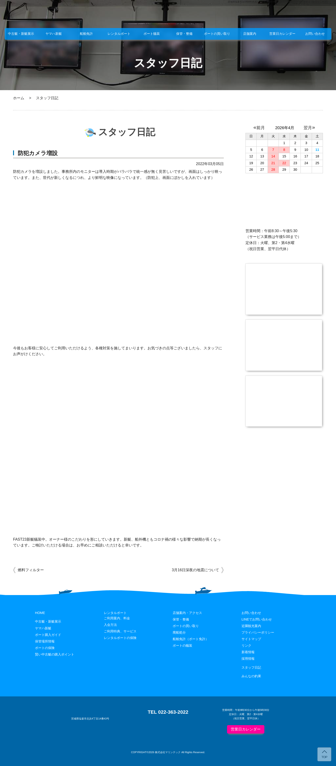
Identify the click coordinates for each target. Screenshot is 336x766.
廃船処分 (179, 632)
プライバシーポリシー (258, 632)
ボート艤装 (152, 33)
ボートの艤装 (182, 645)
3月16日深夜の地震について (195, 570)
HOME (40, 613)
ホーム (18, 98)
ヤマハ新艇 (54, 33)
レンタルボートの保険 (120, 638)
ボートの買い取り (217, 33)
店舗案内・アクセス (187, 613)
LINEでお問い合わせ (257, 619)
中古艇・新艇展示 (21, 33)
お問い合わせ (315, 33)
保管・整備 (184, 33)
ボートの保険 (45, 648)
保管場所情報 (45, 641)
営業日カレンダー (282, 33)
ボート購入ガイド (48, 635)
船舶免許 (86, 33)
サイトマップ (251, 639)
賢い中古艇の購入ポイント (54, 654)
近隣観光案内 (251, 626)
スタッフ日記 (251, 667)
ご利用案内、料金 (117, 618)
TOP (324, 757)
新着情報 (248, 652)
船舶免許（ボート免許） (191, 639)
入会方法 (110, 625)
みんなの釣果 (251, 676)
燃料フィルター (31, 570)
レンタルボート (119, 33)
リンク (246, 645)
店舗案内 (249, 33)
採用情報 (248, 658)
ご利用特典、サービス (120, 631)
